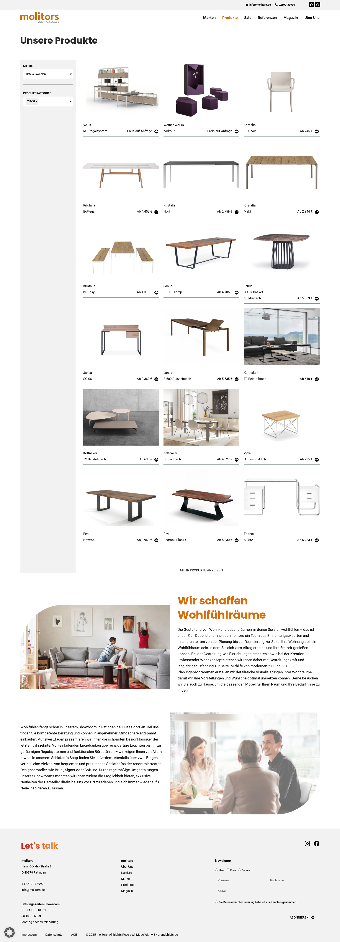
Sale (247, 17)
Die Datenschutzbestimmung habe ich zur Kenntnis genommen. (258, 902)
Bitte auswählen (36, 74)
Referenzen (267, 17)
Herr (221, 870)
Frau (233, 870)
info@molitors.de (33, 890)
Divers (246, 870)
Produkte (230, 17)
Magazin (290, 17)
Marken (209, 17)
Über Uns (312, 17)
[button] (9, 932)
